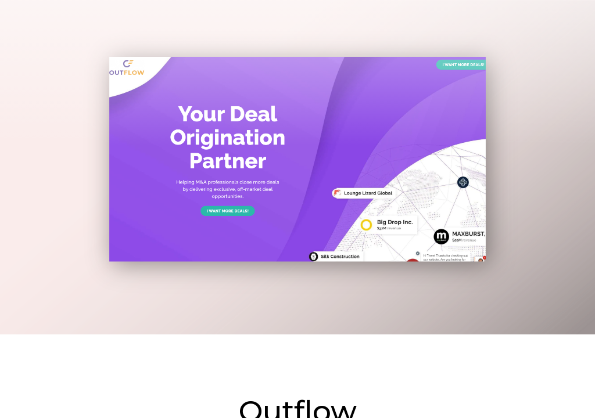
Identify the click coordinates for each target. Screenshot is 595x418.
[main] (297, 209)
